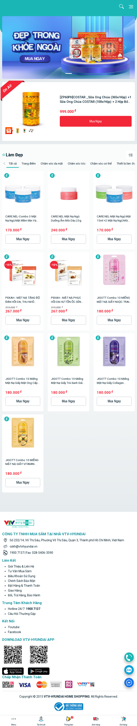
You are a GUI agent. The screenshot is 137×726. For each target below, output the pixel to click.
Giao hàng (15, 590)
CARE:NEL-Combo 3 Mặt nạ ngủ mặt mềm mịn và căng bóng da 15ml (20, 219)
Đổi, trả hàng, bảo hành (24, 595)
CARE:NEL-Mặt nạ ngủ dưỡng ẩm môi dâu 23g (66, 218)
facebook (14, 632)
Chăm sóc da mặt (52, 163)
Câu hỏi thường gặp (22, 613)
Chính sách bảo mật (21, 581)
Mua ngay (95, 121)
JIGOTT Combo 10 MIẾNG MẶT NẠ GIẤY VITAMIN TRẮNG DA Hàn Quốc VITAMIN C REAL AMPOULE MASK (22, 462)
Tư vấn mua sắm (20, 571)
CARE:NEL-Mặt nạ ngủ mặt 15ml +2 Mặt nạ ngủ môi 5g (114, 219)
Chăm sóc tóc (76, 163)
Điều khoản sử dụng (21, 576)
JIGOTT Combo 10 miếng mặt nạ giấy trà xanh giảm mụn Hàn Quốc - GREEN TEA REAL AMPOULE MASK (68, 381)
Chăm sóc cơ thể (101, 163)
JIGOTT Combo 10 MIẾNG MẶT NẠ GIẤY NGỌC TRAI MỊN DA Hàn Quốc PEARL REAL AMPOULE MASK (113, 300)
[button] (12, 47)
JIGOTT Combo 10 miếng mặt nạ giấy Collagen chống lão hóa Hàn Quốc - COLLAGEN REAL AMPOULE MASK (114, 381)
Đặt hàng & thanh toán (24, 585)
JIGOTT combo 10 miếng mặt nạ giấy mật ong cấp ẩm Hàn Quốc (21, 381)
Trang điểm (29, 163)
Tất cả (13, 163)
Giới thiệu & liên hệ (21, 566)
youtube (14, 627)
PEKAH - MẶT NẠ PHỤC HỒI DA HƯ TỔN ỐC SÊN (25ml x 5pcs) (66, 300)
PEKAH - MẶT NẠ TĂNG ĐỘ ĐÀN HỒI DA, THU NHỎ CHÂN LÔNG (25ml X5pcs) (22, 300)
